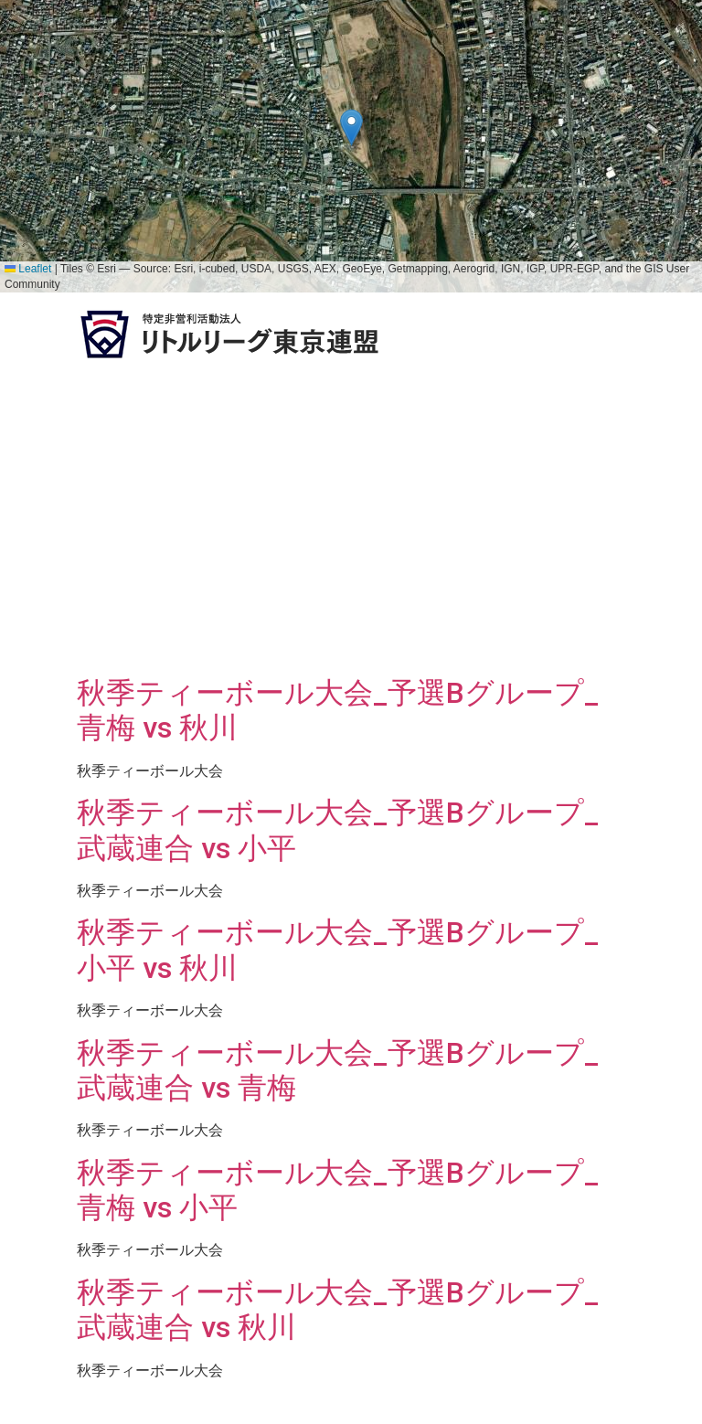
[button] (351, 127)
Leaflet (28, 268)
